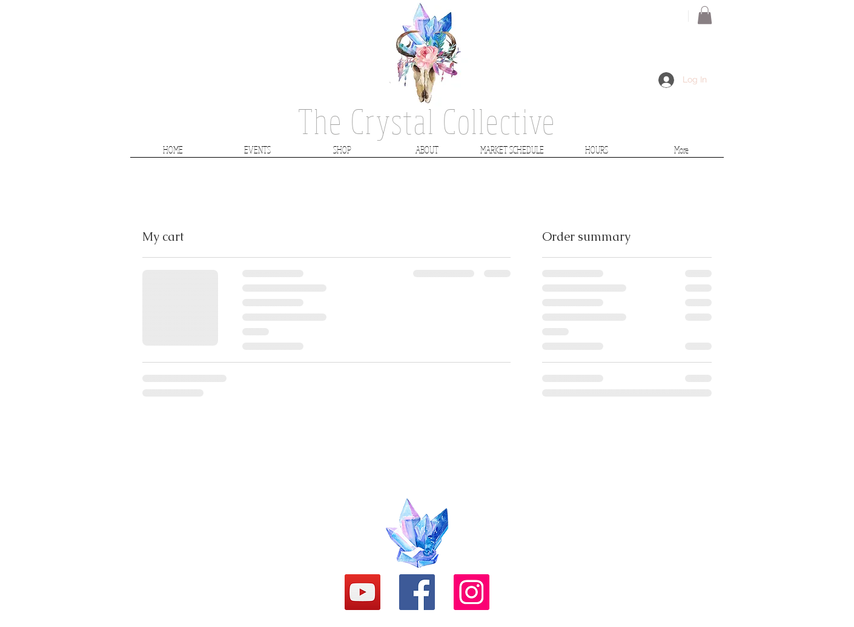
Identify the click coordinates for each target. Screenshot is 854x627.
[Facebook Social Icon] (417, 592)
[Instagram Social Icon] (471, 592)
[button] (704, 15)
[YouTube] (362, 592)
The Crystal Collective (427, 121)
